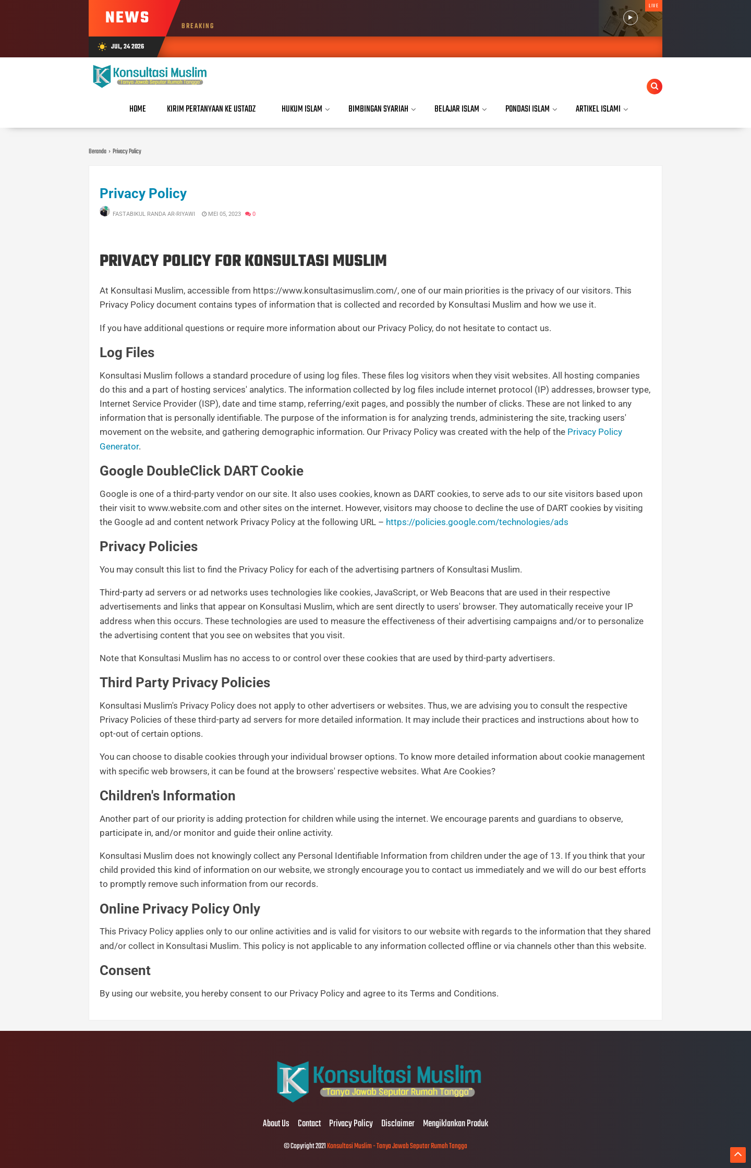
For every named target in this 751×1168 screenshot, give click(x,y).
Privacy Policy (143, 193)
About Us (276, 1124)
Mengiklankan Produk (455, 1124)
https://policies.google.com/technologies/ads (477, 522)
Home (137, 109)
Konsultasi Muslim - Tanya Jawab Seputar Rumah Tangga (397, 1146)
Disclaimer (398, 1124)
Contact (309, 1124)
